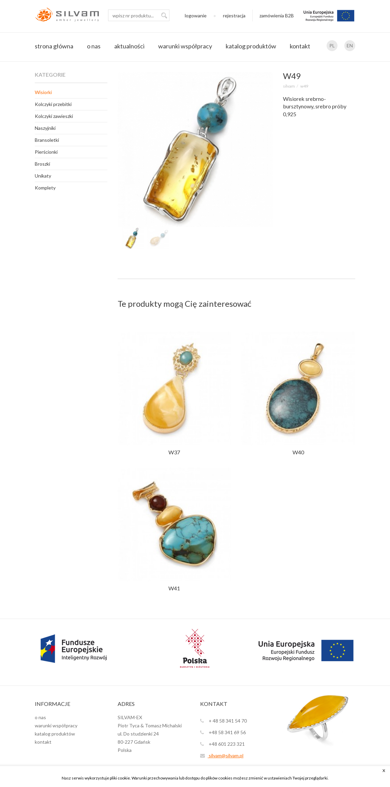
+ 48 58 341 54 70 (223, 721)
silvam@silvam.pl (221, 755)
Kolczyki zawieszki (54, 116)
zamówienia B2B (276, 15)
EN (350, 45)
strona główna (54, 46)
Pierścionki (46, 152)
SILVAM (289, 86)
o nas (94, 46)
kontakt (300, 46)
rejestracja (234, 15)
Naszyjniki (45, 128)
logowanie (196, 15)
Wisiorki (43, 92)
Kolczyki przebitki (53, 104)
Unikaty (43, 176)
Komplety (45, 188)
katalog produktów (251, 46)
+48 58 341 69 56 (223, 732)
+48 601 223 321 (222, 744)
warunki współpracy (185, 46)
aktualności (129, 46)
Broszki (42, 164)
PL (332, 45)
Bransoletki (47, 140)
